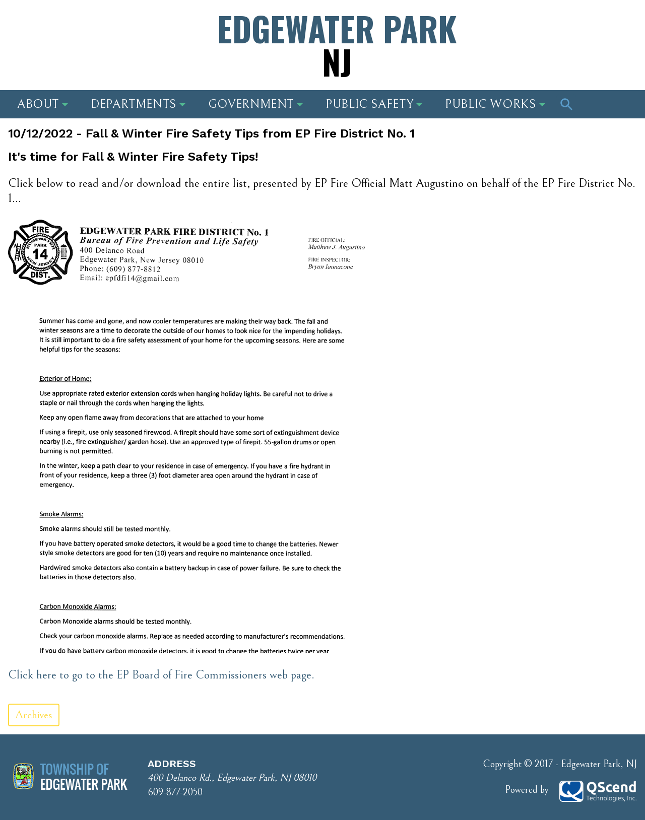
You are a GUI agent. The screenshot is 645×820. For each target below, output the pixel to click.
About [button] (42, 104)
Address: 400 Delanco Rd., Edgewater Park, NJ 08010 (103, 32)
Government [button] (255, 104)
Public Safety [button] (374, 104)
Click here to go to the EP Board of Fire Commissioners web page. (161, 675)
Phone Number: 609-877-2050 (555, 32)
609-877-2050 (175, 792)
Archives (33, 715)
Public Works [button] (495, 104)
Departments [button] (138, 104)
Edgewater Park (337, 45)
